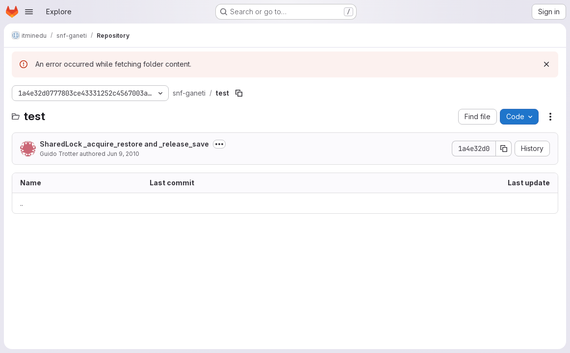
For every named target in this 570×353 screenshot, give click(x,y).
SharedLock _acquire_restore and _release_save (124, 144)
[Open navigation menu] (29, 12)
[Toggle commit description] (219, 144)
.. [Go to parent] (21, 203)
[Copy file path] (239, 93)
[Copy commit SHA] (504, 148)
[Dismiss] (546, 64)
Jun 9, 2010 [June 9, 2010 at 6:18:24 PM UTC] (123, 153)
